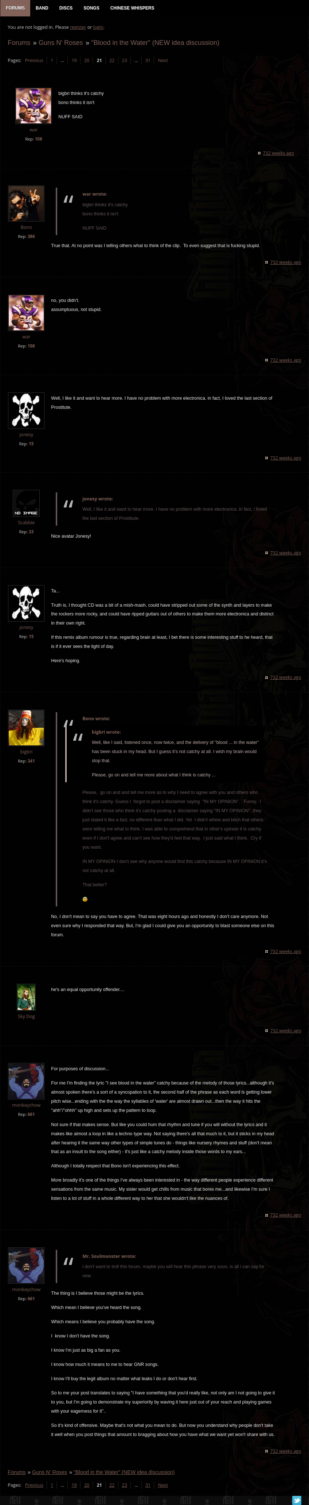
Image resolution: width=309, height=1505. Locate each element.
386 (31, 236)
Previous (34, 60)
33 (31, 532)
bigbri (26, 752)
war (34, 130)
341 (31, 761)
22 (111, 60)
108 (38, 139)
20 (86, 60)
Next (163, 60)
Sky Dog (26, 1017)
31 (147, 60)
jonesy (26, 434)
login (98, 27)
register (78, 27)
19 (74, 60)
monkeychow (26, 1105)
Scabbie (26, 523)
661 (31, 1114)
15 (31, 443)
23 (124, 60)
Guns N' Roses (60, 42)
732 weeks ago (278, 153)
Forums (19, 42)
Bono (26, 227)
